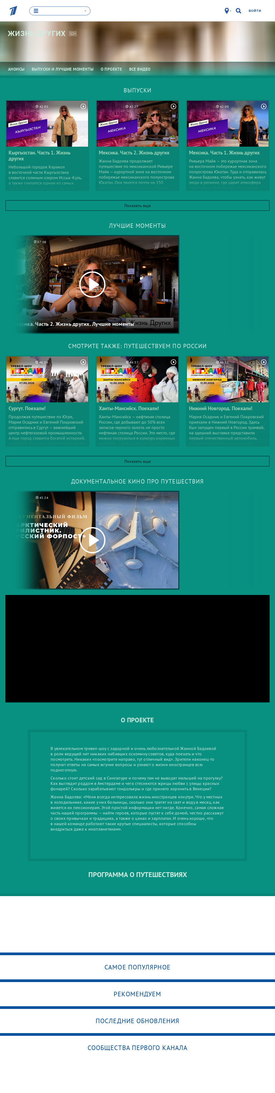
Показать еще (137, 205)
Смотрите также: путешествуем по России (137, 346)
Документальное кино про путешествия (137, 481)
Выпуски (138, 90)
